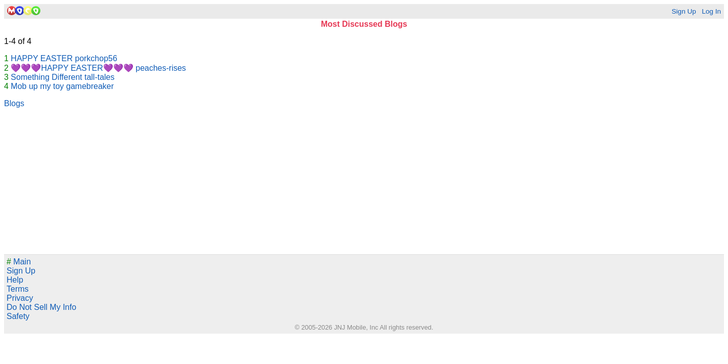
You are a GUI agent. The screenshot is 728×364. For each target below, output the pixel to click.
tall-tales (99, 77)
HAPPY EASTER (41, 58)
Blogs (14, 103)
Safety (18, 316)
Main (19, 261)
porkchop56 (96, 58)
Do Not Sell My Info (41, 307)
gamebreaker (90, 86)
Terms (18, 289)
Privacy (20, 298)
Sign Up (683, 11)
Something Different (46, 77)
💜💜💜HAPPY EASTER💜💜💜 (72, 68)
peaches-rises (160, 68)
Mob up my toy (37, 86)
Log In (711, 11)
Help (15, 280)
